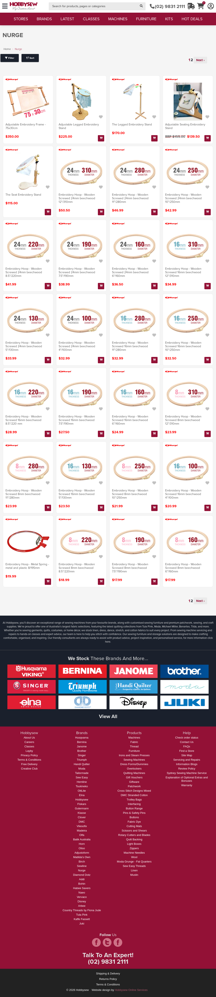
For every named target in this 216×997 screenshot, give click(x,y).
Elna (82, 795)
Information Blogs (186, 764)
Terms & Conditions (29, 759)
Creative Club (29, 768)
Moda (81, 768)
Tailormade (82, 773)
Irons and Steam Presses (134, 755)
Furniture (134, 750)
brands (44, 19)
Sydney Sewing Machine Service (187, 773)
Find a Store (186, 750)
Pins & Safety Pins (134, 812)
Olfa (81, 835)
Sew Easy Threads (134, 866)
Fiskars (81, 804)
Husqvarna (81, 737)
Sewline (82, 866)
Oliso (82, 848)
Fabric (134, 742)
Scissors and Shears (134, 830)
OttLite (82, 790)
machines (117, 19)
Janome (82, 746)
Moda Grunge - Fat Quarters (134, 861)
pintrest (117, 942)
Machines (134, 737)
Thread (134, 746)
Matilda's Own (81, 857)
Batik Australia (81, 839)
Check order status (186, 737)
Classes (29, 746)
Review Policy (186, 768)
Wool (134, 857)
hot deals (192, 19)
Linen (134, 870)
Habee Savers (81, 888)
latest (67, 19)
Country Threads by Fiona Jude (82, 910)
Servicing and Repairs (186, 759)
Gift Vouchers (134, 777)
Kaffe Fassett (82, 919)
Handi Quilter (82, 764)
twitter (107, 942)
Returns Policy (108, 979)
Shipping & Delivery (108, 973)
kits (169, 19)
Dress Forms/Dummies (134, 764)
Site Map (186, 755)
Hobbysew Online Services (131, 990)
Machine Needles (134, 852)
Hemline (82, 781)
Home (7, 49)
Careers (29, 742)
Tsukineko (82, 786)
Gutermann (82, 808)
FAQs (186, 746)
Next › (200, 60)
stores (21, 19)
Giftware (134, 781)
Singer (82, 755)
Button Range (134, 808)
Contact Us (186, 742)
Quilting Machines (134, 773)
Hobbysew (81, 799)
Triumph (82, 759)
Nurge (81, 870)
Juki (81, 923)
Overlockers (134, 768)
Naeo (81, 892)
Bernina (81, 742)
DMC (82, 821)
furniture (146, 19)
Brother (81, 750)
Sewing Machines (134, 759)
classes (91, 19)
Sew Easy (82, 777)
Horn (82, 843)
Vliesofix (82, 826)
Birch (82, 861)
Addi (82, 879)
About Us (29, 737)
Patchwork (134, 786)
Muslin (134, 874)
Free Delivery (29, 764)
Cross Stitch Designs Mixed (134, 790)
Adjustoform (81, 852)
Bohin (81, 883)
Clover (82, 817)
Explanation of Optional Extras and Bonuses (187, 779)
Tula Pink (82, 914)
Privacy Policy (29, 755)
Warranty (186, 785)
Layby (29, 750)
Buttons (134, 817)
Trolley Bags (134, 799)
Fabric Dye (134, 821)
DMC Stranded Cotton (134, 795)
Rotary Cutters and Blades (134, 835)
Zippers (134, 848)
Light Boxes (134, 843)
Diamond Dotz (81, 874)
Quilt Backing (134, 839)
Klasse (82, 812)
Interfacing (134, 804)
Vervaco (82, 897)
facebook (96, 942)
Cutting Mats (134, 826)
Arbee (81, 905)
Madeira (82, 830)
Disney (82, 901)
